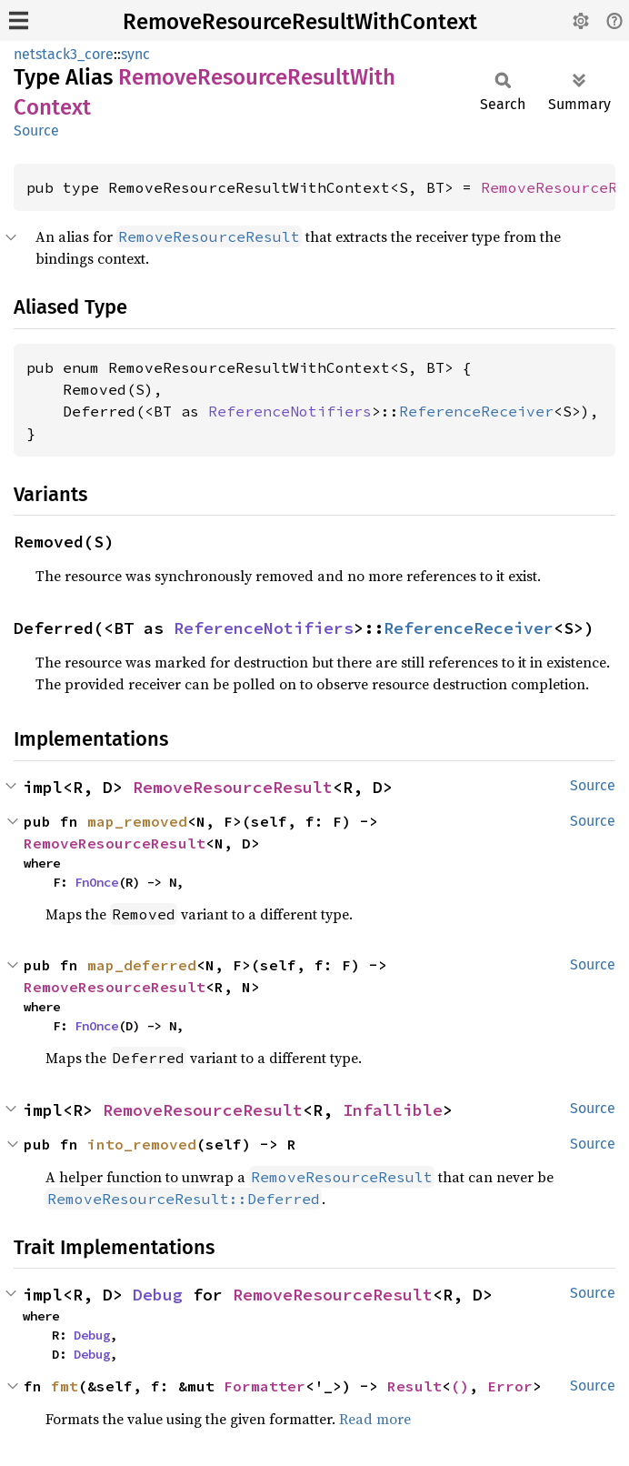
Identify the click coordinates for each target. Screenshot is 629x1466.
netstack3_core (64, 54)
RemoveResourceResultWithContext (300, 22)
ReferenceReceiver (476, 411)
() (460, 1386)
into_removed (141, 1144)
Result (414, 1386)
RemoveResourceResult (233, 787)
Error (510, 1386)
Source (36, 130)
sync (135, 54)
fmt (64, 1386)
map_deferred (141, 965)
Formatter (264, 1386)
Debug (158, 1294)
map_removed (137, 821)
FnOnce (96, 882)
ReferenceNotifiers (290, 411)
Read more (375, 1419)
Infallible (393, 1110)
